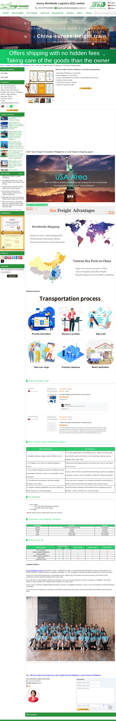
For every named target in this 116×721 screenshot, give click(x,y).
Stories (70, 13)
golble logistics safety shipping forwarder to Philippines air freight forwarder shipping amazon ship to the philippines (15, 137)
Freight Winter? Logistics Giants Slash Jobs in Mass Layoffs (12, 189)
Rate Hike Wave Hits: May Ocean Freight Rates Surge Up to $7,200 (13, 200)
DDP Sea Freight (35, 675)
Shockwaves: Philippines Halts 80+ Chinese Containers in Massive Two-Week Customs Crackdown (12, 177)
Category (8, 65)
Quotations (58, 13)
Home (6, 13)
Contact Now (12, 110)
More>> (21, 173)
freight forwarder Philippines (70, 675)
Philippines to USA (28, 65)
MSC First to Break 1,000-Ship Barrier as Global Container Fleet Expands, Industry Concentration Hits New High (12, 206)
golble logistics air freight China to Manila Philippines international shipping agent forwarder (16, 127)
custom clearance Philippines (90, 675)
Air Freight (32, 13)
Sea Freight (17, 13)
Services (44, 13)
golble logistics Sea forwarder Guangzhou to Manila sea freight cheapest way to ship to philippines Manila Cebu (16, 147)
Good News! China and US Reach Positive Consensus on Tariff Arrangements (12, 194)
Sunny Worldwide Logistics (35, 570)
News (79, 13)
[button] (113, 40)
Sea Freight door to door (50, 675)
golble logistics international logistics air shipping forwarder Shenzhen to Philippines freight (15, 119)
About (89, 13)
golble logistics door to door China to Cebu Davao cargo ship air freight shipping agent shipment (15, 166)
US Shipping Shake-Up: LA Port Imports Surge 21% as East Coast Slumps (13, 184)
